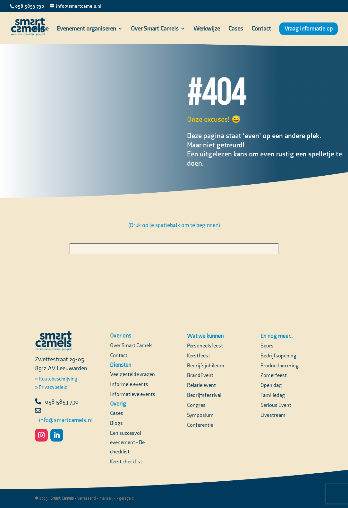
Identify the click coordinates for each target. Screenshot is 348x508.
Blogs (116, 423)
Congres (196, 405)
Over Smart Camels (155, 29)
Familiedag (272, 395)
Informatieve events (132, 394)
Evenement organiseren (86, 29)
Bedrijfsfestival (204, 395)
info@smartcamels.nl (66, 420)
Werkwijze (206, 29)
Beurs (267, 345)
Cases (235, 29)
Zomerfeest (273, 375)
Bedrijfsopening (278, 355)
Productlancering (279, 365)
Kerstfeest (198, 355)
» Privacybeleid (51, 387)
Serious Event (275, 405)
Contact (261, 29)
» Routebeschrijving (56, 379)
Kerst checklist (126, 461)
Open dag (271, 385)
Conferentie (200, 425)
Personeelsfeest (205, 345)
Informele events (129, 384)
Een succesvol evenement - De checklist (127, 442)
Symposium (200, 415)
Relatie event (201, 385)
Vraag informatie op (308, 28)
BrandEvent (200, 375)
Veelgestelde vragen (132, 374)
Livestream (272, 415)
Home (41, 29)
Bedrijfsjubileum (205, 365)
